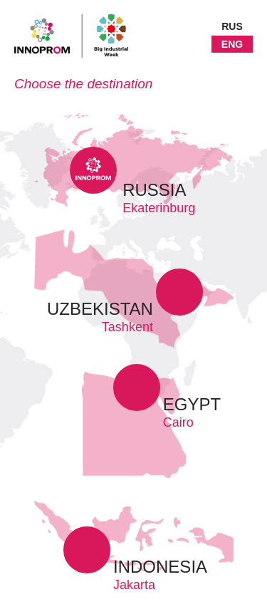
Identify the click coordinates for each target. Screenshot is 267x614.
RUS (232, 26)
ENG (232, 44)
